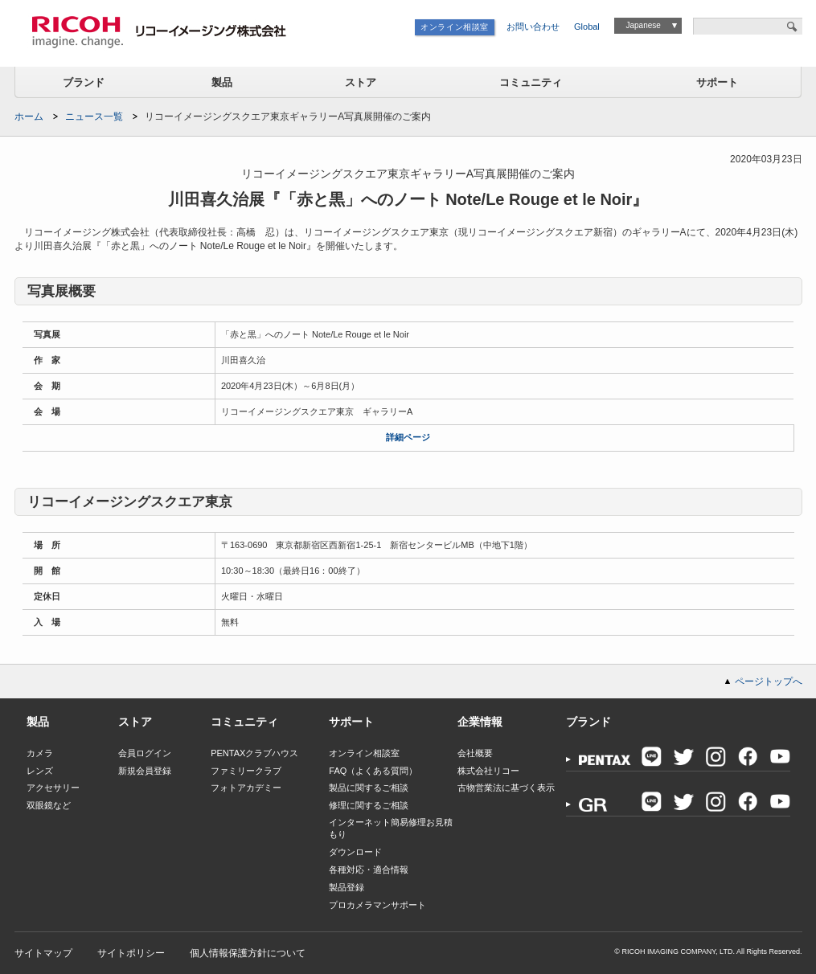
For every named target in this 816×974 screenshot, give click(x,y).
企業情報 (479, 721)
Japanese (642, 25)
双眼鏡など (49, 805)
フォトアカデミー (246, 787)
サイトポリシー (131, 953)
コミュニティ (530, 82)
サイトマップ (43, 953)
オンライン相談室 (454, 27)
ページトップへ (768, 681)
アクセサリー (53, 787)
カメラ (40, 753)
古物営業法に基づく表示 (506, 787)
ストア (360, 82)
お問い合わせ (533, 26)
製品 (221, 82)
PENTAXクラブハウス (254, 753)
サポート (717, 82)
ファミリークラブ (246, 771)
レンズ (40, 771)
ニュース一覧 (94, 116)
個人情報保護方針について (247, 953)
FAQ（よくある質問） (373, 771)
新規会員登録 (144, 771)
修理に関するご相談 (368, 805)
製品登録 (346, 887)
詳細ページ (408, 437)
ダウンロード (355, 852)
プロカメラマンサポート (377, 905)
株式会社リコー (488, 771)
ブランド (84, 82)
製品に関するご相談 (368, 787)
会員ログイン (144, 753)
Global (587, 26)
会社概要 (475, 753)
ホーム (28, 116)
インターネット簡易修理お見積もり (391, 828)
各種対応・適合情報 (368, 869)
